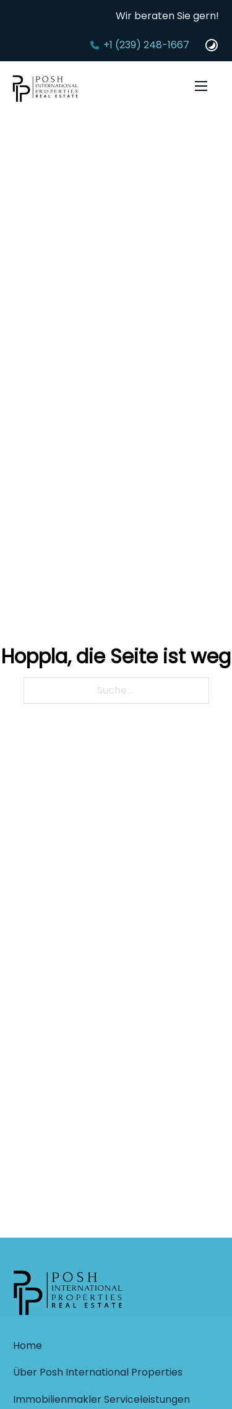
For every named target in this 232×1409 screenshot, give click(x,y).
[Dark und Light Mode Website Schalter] (211, 45)
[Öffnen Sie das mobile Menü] (201, 86)
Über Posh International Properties (98, 1372)
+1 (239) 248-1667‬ (146, 45)
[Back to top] (198, 1374)
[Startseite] (45, 91)
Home (27, 1345)
